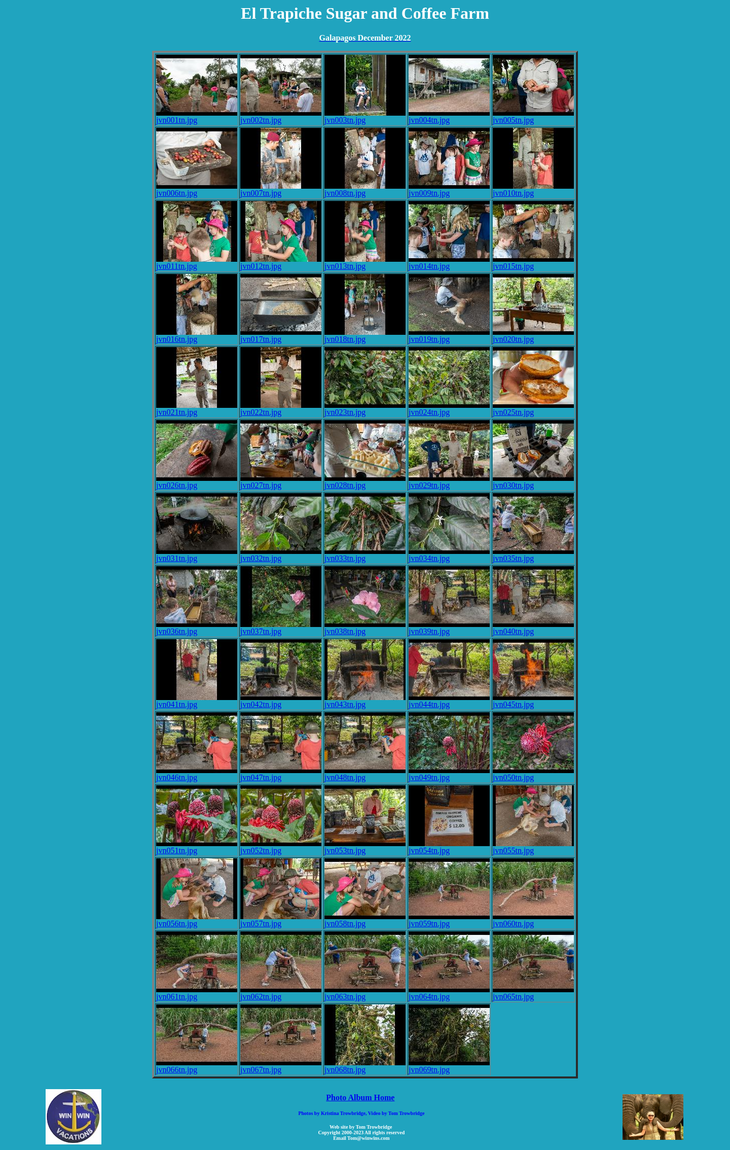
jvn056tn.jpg (196, 920)
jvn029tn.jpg (449, 482)
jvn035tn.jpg (533, 555)
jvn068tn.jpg (365, 1066)
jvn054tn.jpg (449, 847)
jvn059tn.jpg (449, 920)
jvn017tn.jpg (280, 335)
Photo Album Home (360, 1097)
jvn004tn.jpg (449, 116)
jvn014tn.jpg (449, 262)
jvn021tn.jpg (196, 408)
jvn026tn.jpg (196, 482)
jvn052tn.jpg (280, 847)
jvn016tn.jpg (196, 335)
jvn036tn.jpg (196, 628)
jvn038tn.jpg (365, 628)
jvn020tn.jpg (533, 335)
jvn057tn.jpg (280, 920)
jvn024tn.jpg (449, 408)
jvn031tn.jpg (196, 555)
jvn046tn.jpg (196, 774)
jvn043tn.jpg (365, 701)
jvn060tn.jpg (533, 920)
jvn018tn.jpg (365, 335)
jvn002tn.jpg (280, 116)
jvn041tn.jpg (196, 701)
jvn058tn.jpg (365, 920)
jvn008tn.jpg (365, 189)
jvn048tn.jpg (365, 774)
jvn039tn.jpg (449, 628)
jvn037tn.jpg (280, 628)
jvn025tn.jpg (533, 408)
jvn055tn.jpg (533, 847)
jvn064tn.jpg (449, 993)
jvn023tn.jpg (365, 408)
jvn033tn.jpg (365, 555)
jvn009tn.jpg (449, 189)
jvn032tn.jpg (280, 555)
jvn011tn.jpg (196, 262)
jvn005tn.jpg (533, 116)
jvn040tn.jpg (533, 628)
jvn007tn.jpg (280, 189)
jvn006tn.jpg (196, 189)
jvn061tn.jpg (196, 993)
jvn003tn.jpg (365, 116)
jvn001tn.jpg (196, 116)
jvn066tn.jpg (196, 1066)
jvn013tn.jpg (365, 262)
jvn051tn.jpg (196, 847)
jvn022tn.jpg (280, 408)
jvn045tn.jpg (533, 701)
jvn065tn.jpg (533, 993)
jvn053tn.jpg (365, 847)
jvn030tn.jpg (533, 482)
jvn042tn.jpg (280, 701)
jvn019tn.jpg (449, 335)
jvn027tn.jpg (280, 482)
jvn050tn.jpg (533, 774)
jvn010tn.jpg (533, 189)
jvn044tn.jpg (449, 701)
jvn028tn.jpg (365, 482)
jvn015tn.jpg (533, 262)
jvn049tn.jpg (449, 774)
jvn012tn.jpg (280, 262)
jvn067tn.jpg (280, 1066)
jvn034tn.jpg (449, 555)
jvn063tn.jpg (365, 993)
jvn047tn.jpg (280, 774)
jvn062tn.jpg (280, 993)
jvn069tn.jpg (449, 1066)
